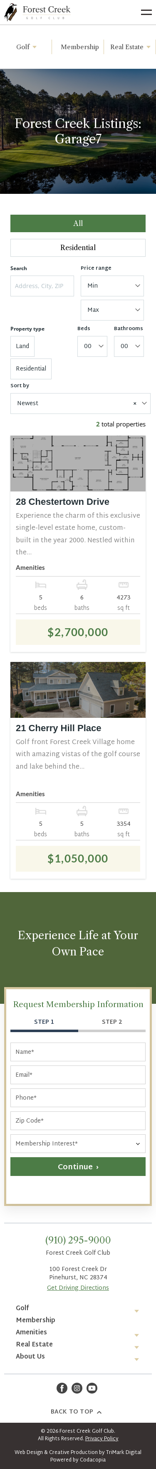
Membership (80, 47)
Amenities (31, 1333)
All (78, 223)
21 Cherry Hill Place (58, 728)
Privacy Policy (102, 1439)
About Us (30, 1357)
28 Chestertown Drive (62, 501)
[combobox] (112, 286)
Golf (28, 47)
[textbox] (111, 286)
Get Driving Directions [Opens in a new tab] (78, 1288)
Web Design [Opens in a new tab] (29, 1452)
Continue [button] (75, 1167)
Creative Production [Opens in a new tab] (73, 1452)
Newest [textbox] (76, 404)
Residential (78, 247)
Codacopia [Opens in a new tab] (93, 1460)
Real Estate (132, 47)
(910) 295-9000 (78, 1240)
